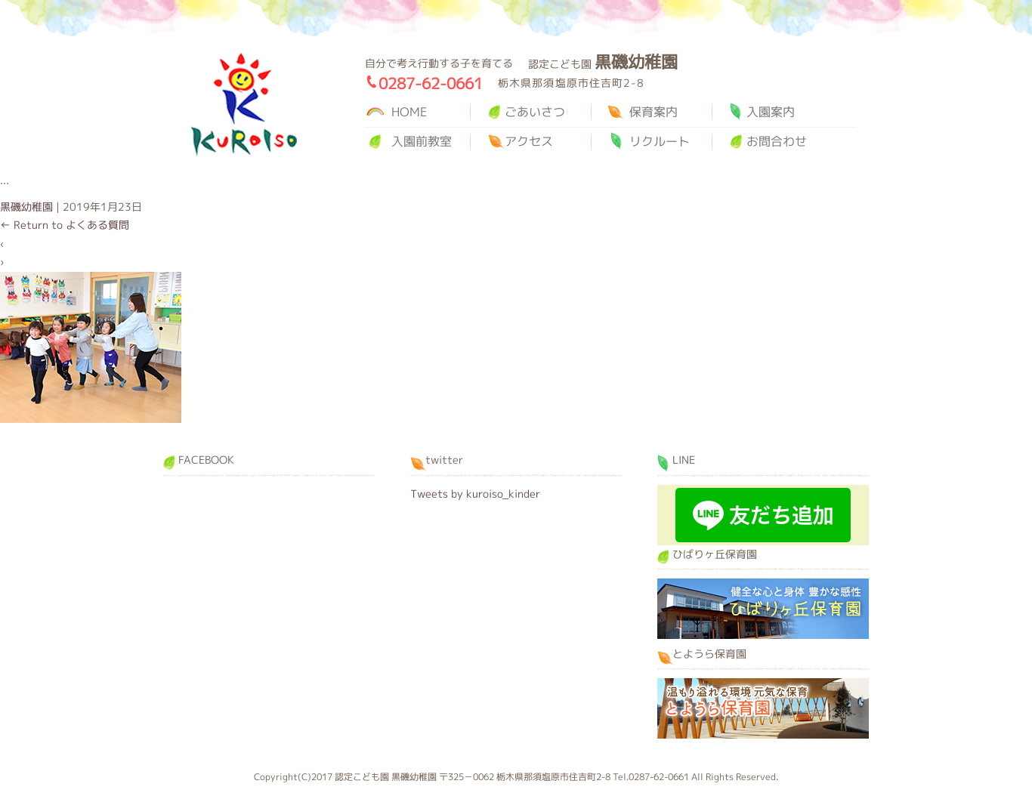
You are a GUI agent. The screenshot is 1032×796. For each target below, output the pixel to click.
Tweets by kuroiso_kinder (475, 493)
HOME (409, 111)
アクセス (529, 141)
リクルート (659, 141)
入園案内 (770, 111)
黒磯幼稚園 (244, 104)
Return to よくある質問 (64, 225)
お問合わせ (776, 141)
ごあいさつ (535, 111)
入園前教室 (421, 141)
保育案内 (653, 111)
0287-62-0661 (431, 83)
